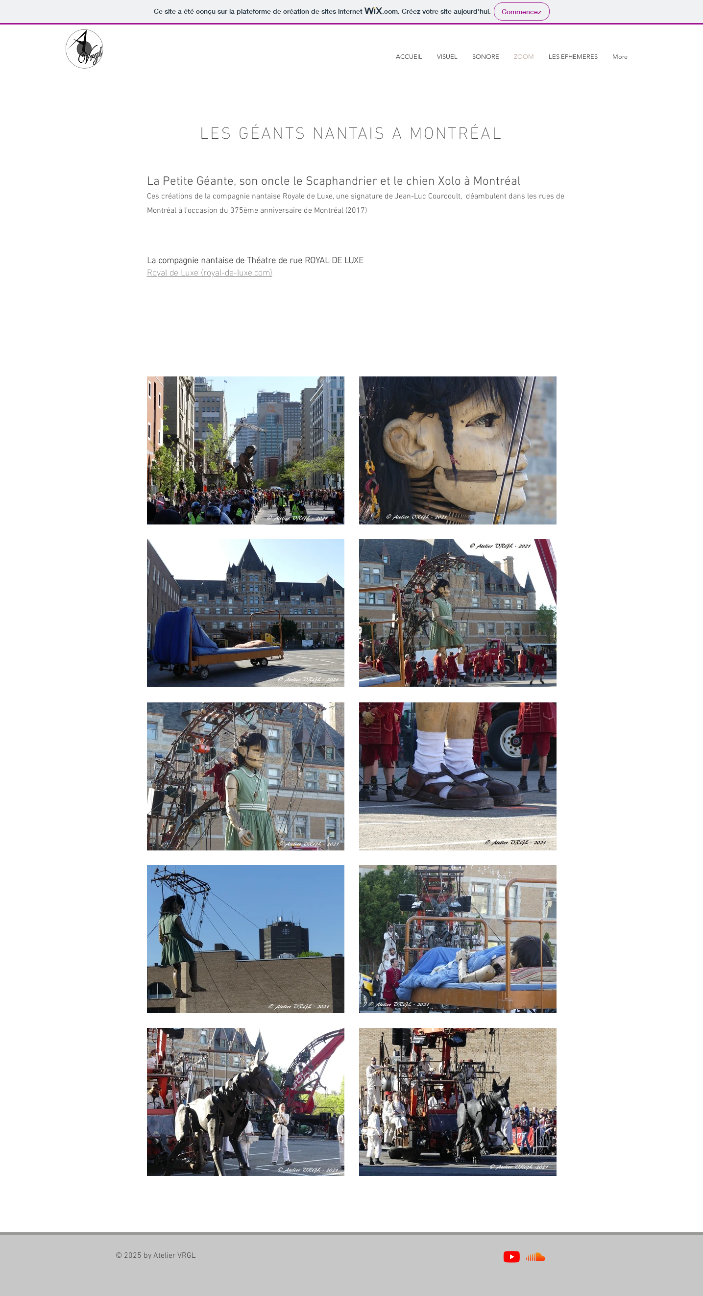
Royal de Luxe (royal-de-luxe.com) (209, 271)
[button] (447, 57)
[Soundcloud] (535, 1256)
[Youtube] (511, 1256)
